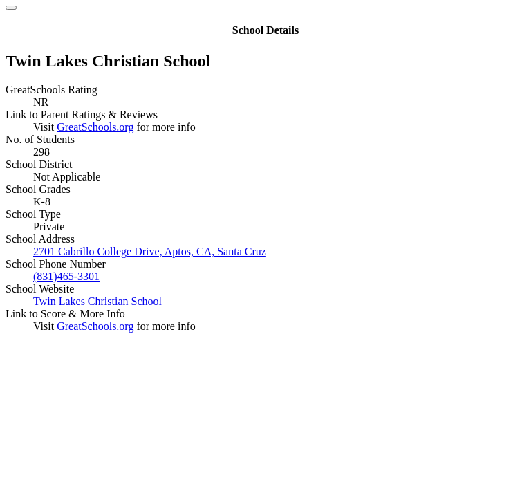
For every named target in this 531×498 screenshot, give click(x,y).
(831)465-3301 (66, 276)
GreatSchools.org (95, 127)
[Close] (11, 8)
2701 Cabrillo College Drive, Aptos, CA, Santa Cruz (149, 251)
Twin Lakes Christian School (97, 301)
